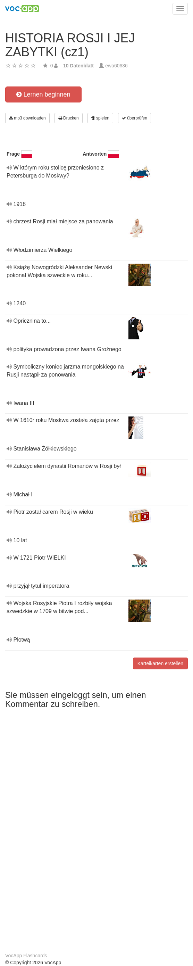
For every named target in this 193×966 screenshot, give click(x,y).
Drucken (68, 118)
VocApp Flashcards (26, 955)
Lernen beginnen (43, 94)
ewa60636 (116, 65)
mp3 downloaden (27, 118)
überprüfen (134, 118)
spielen (100, 118)
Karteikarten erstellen (160, 663)
